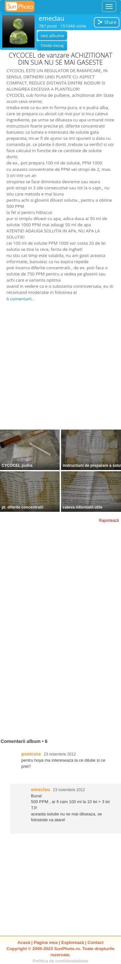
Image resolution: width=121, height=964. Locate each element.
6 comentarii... (20, 299)
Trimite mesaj (52, 45)
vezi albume (52, 36)
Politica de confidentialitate (60, 960)
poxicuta (31, 754)
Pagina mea (46, 942)
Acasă (23, 942)
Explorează (72, 942)
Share (106, 22)
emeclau (51, 18)
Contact (95, 942)
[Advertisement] (60, 366)
